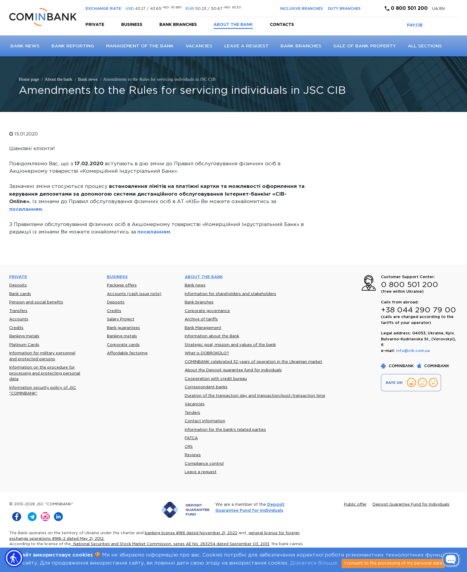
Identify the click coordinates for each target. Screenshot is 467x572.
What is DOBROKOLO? (207, 353)
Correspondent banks (206, 387)
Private (94, 25)
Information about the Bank (212, 336)
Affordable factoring (127, 353)
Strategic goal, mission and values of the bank (230, 345)
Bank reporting (73, 46)
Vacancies (199, 46)
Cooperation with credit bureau (216, 379)
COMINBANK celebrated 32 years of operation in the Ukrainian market (253, 362)
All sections (425, 46)
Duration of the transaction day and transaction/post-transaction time (255, 396)
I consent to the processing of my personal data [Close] (393, 563)
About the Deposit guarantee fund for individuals (233, 370)
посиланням (25, 209)
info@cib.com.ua (413, 351)
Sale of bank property (364, 46)
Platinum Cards (24, 345)
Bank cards (20, 294)
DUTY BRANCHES (344, 8)
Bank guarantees (123, 328)
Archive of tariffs (201, 319)
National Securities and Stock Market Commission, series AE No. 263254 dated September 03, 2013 (170, 544)
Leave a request (246, 46)
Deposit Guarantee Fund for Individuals (411, 504)
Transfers (18, 311)
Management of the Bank (140, 46)
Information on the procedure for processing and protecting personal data (44, 373)
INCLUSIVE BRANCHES (301, 8)
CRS (189, 446)
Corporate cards (123, 345)
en (442, 8)
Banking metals (24, 336)
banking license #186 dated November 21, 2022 (191, 533)
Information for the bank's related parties (225, 429)
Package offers (122, 285)
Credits (16, 328)
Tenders (192, 412)
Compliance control (204, 463)
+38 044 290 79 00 (418, 310)
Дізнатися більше (313, 563)
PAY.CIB (415, 25)
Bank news (25, 46)
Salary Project (120, 319)
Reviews (193, 455)
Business (131, 25)
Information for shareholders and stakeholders (230, 294)
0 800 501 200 (406, 8)
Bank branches (178, 25)
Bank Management (203, 328)
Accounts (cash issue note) (134, 294)
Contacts (282, 25)
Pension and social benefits (36, 302)
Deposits (18, 285)
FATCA (191, 438)
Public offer (355, 504)
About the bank (233, 25)
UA (435, 8)
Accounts (18, 319)
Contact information (205, 421)
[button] (14, 558)
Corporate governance (207, 311)
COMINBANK (398, 366)
